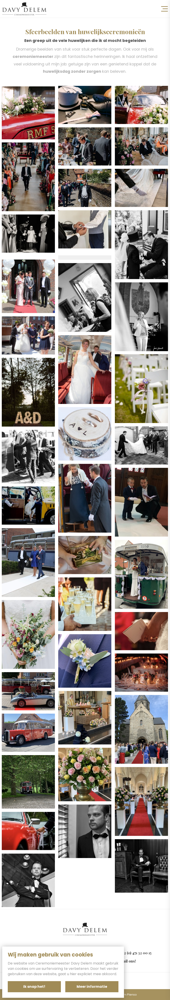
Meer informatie (92, 986)
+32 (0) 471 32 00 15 (135, 953)
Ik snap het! (34, 986)
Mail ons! (128, 961)
